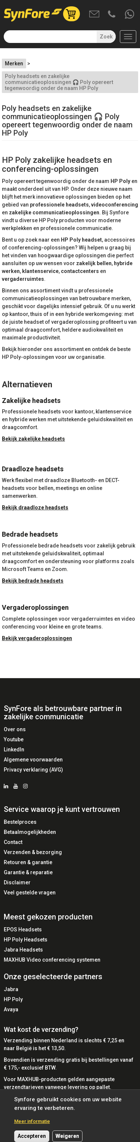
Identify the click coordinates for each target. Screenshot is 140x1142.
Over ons (15, 729)
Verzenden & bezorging (33, 852)
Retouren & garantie (28, 862)
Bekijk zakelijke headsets (33, 439)
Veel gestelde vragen (30, 893)
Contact (13, 842)
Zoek (106, 37)
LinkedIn (14, 749)
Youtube (14, 739)
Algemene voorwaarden (33, 760)
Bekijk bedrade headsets (32, 581)
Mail (95, 14)
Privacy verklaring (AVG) (33, 770)
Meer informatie (32, 1125)
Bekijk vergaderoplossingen (37, 638)
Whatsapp (130, 14)
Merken (14, 63)
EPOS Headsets (23, 929)
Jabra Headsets (23, 950)
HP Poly (13, 999)
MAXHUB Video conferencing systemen (52, 960)
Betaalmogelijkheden (30, 832)
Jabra (11, 989)
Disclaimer (17, 882)
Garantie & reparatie (28, 872)
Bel (112, 14)
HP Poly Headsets (25, 940)
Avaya (11, 1009)
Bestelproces (20, 822)
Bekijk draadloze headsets (35, 508)
